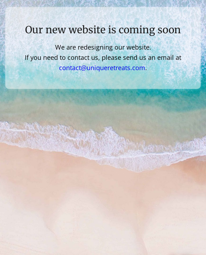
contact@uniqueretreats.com (102, 67)
